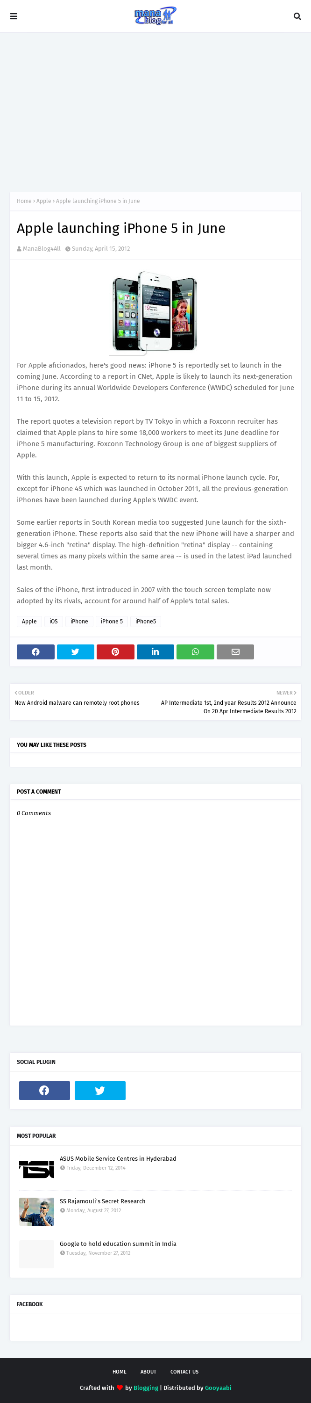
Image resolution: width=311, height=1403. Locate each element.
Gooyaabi (218, 1387)
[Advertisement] (155, 112)
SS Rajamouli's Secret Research (103, 1201)
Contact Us (184, 1372)
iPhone (79, 621)
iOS (53, 621)
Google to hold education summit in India (118, 1243)
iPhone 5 (112, 621)
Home (24, 201)
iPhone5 (145, 621)
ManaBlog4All (42, 248)
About (148, 1372)
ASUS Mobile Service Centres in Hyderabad (118, 1158)
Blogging (146, 1387)
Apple (43, 201)
